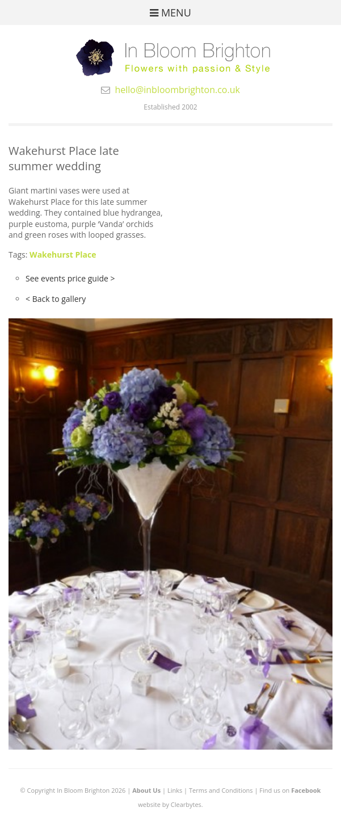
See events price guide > (70, 278)
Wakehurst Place (63, 254)
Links (174, 790)
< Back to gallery (56, 298)
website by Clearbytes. (170, 804)
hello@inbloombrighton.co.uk (177, 89)
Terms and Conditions (221, 790)
